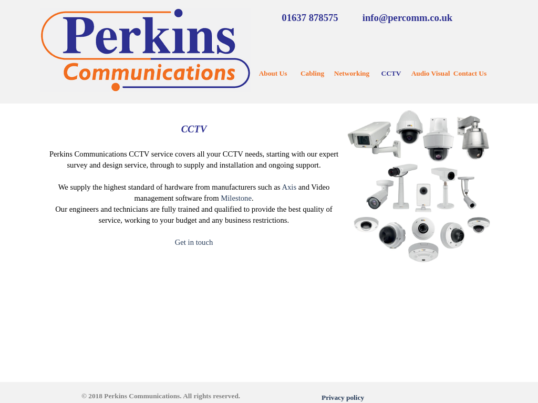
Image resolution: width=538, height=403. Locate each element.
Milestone (236, 198)
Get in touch (194, 242)
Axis (289, 187)
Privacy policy (343, 397)
